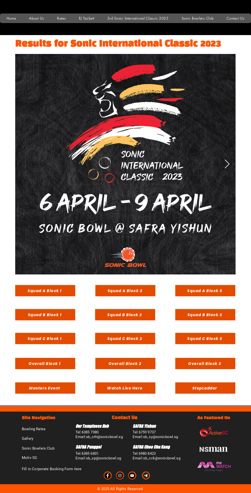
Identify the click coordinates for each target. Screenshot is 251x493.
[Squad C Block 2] (125, 338)
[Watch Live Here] (125, 388)
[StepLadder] (205, 388)
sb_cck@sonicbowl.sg (161, 458)
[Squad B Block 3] (205, 314)
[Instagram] (120, 475)
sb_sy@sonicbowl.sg (160, 437)
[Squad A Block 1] (45, 290)
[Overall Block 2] (125, 363)
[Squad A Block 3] (205, 290)
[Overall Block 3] (205, 363)
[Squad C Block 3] (205, 338)
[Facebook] (107, 475)
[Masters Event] (45, 388)
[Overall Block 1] (45, 363)
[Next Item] (227, 164)
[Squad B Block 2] (125, 314)
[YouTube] (132, 475)
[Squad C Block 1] (45, 338)
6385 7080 (90, 432)
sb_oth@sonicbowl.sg (104, 437)
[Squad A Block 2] (125, 290)
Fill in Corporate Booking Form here (51, 469)
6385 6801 (90, 453)
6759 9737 (147, 432)
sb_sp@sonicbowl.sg (103, 458)
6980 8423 (147, 453)
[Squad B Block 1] (45, 314)
